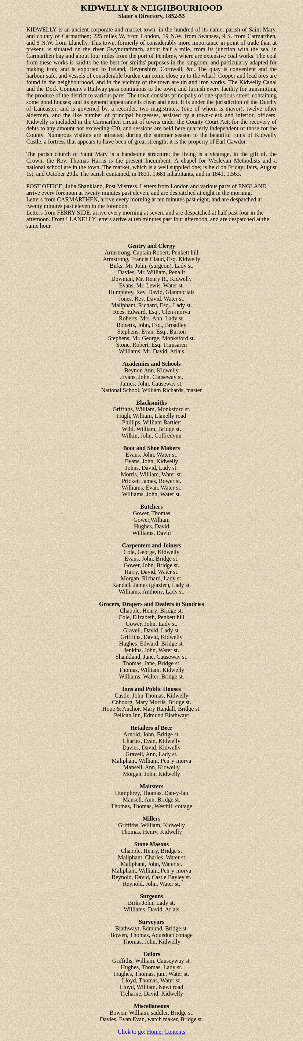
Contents (174, 1032)
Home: (155, 1032)
